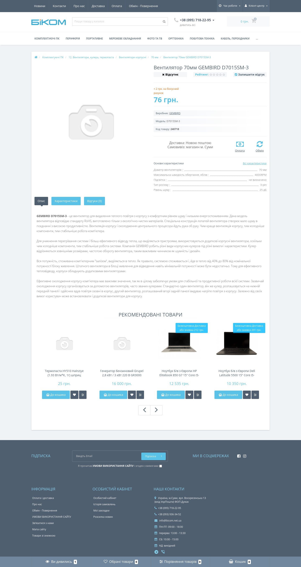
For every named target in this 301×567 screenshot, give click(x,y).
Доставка (59, 6)
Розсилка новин (103, 517)
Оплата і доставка (43, 498)
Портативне (94, 38)
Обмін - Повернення (105, 6)
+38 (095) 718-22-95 (167, 508)
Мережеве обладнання (125, 38)
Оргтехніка (176, 38)
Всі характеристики (255, 163)
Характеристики (66, 201)
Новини (133, 6)
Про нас (39, 6)
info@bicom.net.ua (167, 520)
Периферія (73, 38)
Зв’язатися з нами (43, 523)
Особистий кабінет (104, 498)
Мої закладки (101, 510)
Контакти (153, 6)
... (257, 38)
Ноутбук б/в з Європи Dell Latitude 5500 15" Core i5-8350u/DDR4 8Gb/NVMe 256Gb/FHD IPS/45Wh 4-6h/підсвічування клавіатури (237, 373)
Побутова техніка (202, 38)
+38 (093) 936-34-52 (167, 514)
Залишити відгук (251, 74)
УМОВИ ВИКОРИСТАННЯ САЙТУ (51, 517)
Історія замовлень (104, 504)
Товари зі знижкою (43, 535)
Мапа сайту (39, 529)
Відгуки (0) (94, 201)
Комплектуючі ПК (46, 38)
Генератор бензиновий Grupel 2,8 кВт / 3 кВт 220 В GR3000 (121, 373)
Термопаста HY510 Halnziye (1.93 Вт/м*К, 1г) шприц (64, 373)
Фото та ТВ (154, 38)
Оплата (79, 6)
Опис (41, 201)
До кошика (56, 395)
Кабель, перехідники (235, 38)
